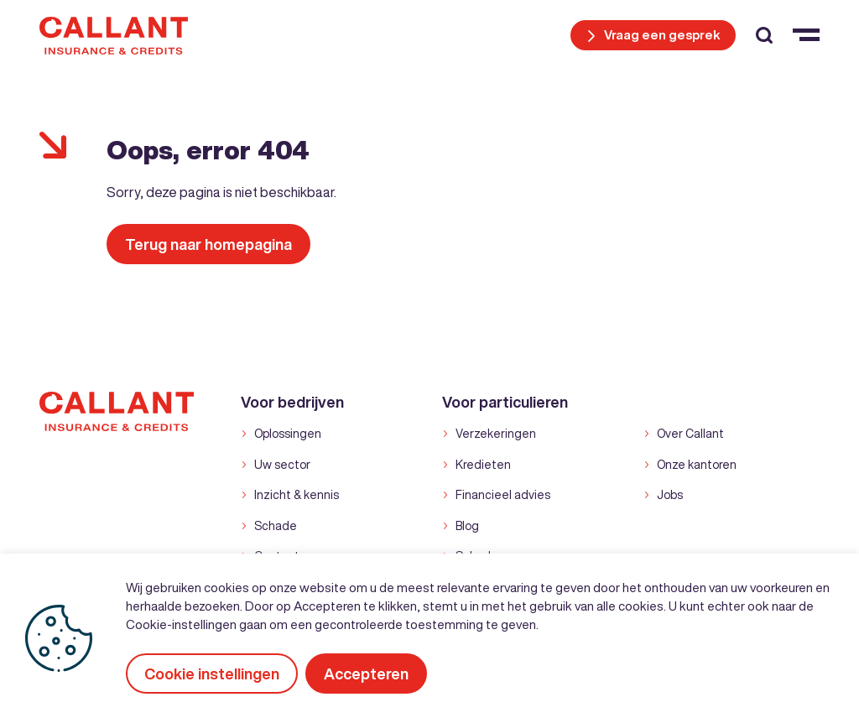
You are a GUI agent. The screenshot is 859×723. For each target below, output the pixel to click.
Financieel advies (503, 495)
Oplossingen (287, 434)
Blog (467, 526)
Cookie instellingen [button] (211, 673)
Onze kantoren (697, 465)
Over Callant (690, 434)
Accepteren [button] (367, 673)
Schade (275, 526)
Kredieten (483, 465)
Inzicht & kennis (296, 495)
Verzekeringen (496, 434)
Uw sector (282, 465)
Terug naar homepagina (208, 244)
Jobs (670, 495)
